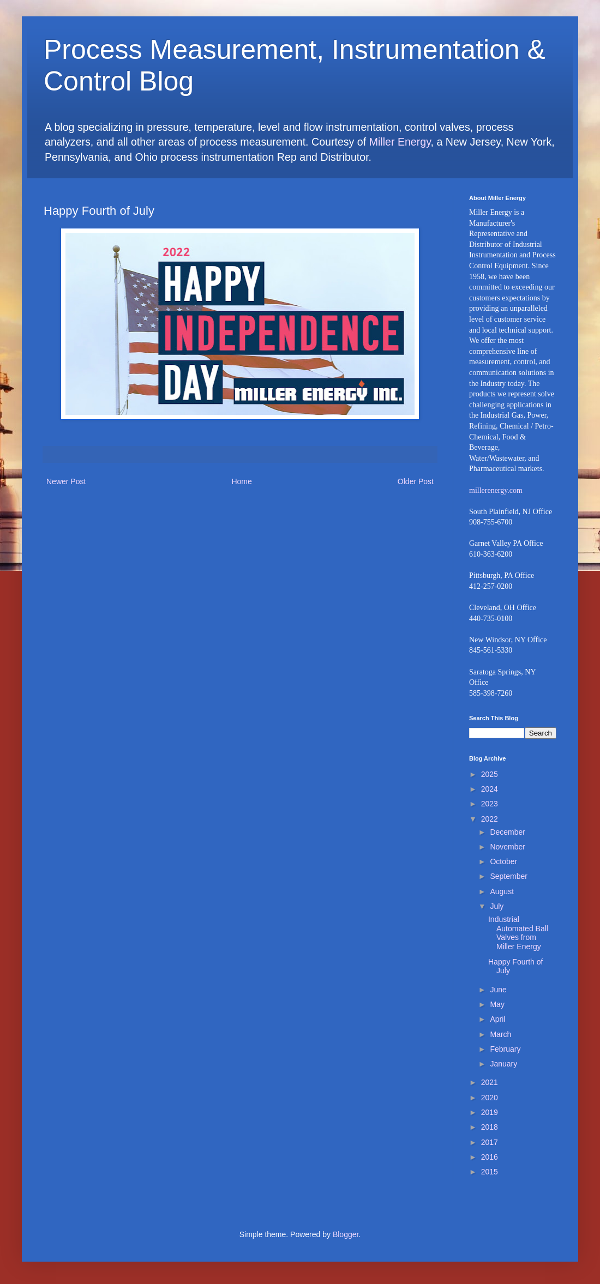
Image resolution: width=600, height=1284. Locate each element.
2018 (489, 1127)
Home (241, 481)
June (498, 989)
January (503, 1063)
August (502, 891)
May (497, 1004)
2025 (489, 774)
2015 (489, 1171)
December (507, 832)
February (505, 1049)
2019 (489, 1112)
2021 (489, 1082)
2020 (489, 1097)
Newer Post (66, 481)
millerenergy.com (496, 490)
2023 (489, 803)
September (508, 876)
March (500, 1034)
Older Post (416, 481)
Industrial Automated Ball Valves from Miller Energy (518, 933)
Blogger (345, 1234)
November (507, 846)
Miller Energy (400, 142)
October (503, 861)
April (497, 1019)
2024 (489, 789)
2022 (489, 819)
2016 (489, 1157)
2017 (489, 1142)
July (496, 906)
